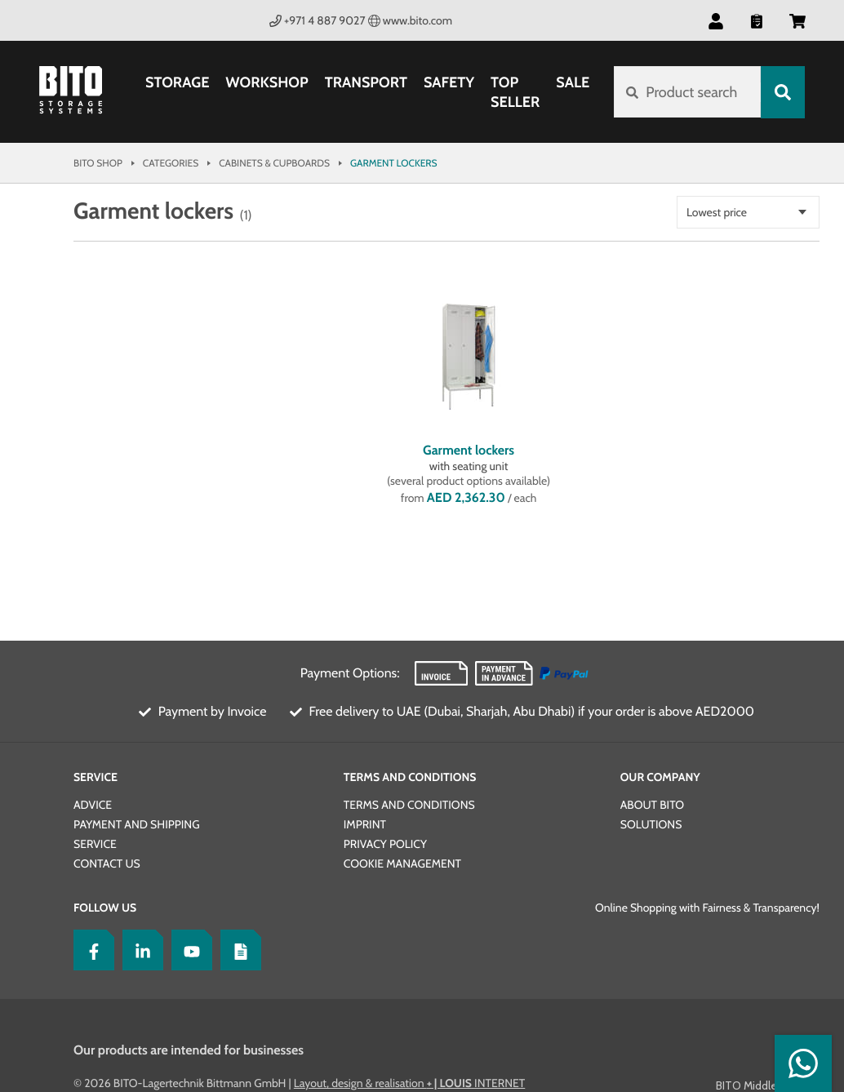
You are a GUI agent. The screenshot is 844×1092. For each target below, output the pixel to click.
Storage (177, 82)
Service (95, 777)
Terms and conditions (409, 804)
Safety (449, 82)
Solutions (651, 824)
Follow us (104, 907)
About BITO (652, 804)
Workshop (266, 82)
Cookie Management (402, 863)
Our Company (660, 777)
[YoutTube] (187, 950)
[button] (715, 20)
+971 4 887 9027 (317, 20)
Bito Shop (97, 163)
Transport (366, 82)
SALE (572, 82)
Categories (170, 163)
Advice (92, 804)
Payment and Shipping (136, 824)
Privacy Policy (385, 844)
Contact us (106, 863)
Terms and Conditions (410, 777)
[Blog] (236, 950)
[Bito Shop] (80, 92)
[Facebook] (89, 950)
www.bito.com (410, 20)
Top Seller (515, 92)
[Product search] (687, 92)
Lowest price (716, 212)
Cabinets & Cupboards (274, 163)
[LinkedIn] (138, 950)
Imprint (365, 824)
